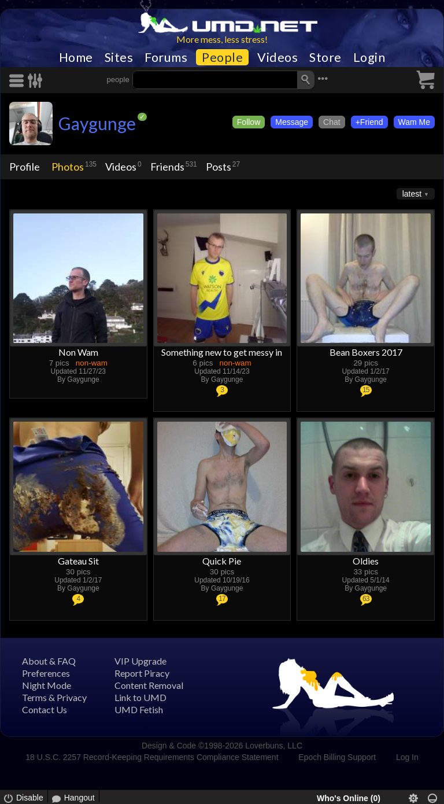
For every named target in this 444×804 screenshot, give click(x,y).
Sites (119, 57)
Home (76, 57)
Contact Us (44, 709)
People (222, 57)
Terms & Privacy (54, 697)
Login (369, 57)
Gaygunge (97, 123)
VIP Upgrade (140, 660)
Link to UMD (140, 697)
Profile (24, 166)
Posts (218, 166)
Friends (167, 166)
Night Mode (46, 685)
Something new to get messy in (221, 351)
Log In (407, 757)
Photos (67, 166)
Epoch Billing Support (337, 757)
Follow (248, 122)
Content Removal (148, 685)
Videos (277, 57)
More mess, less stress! (222, 39)
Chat (332, 122)
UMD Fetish (138, 709)
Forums (166, 57)
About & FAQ (49, 660)
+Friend (369, 122)
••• (322, 78)
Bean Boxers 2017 (366, 351)
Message (291, 122)
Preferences (46, 672)
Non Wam (78, 351)
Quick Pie (221, 560)
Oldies (366, 560)
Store (325, 57)
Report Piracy (141, 672)
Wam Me (414, 122)
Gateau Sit (78, 560)
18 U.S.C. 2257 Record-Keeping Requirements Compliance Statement (151, 757)
